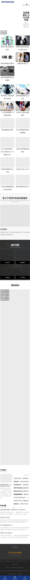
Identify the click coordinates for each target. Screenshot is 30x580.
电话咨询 (25, 578)
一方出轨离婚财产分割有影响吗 (7, 114)
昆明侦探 (18, 10)
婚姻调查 (22, 262)
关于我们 (18, 6)
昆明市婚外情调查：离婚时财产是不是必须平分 (13, 509)
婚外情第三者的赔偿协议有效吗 (7, 97)
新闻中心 (18, 22)
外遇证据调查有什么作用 (7, 170)
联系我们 (18, 26)
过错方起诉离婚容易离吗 (22, 150)
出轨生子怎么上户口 (22, 169)
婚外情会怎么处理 (5, 517)
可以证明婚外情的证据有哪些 (22, 131)
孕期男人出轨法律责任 (6, 533)
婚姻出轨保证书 (23, 63)
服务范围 (18, 14)
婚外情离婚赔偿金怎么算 (22, 97)
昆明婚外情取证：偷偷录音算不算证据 (5, 485)
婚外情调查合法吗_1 (22, 186)
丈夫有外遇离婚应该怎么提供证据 (7, 188)
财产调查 (22, 277)
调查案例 (18, 18)
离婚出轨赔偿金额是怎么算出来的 (22, 48)
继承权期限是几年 (18, 494)
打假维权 (7, 262)
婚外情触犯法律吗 (7, 130)
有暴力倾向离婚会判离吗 (7, 48)
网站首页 (18, 2)
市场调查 (7, 277)
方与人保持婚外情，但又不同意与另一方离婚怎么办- (7, 151)
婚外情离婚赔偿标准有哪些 (7, 79)
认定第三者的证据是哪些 (22, 114)
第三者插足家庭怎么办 (6, 525)
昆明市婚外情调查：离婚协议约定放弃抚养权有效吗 (21, 496)
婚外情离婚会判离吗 (7, 63)
